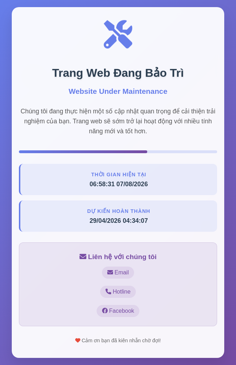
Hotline (118, 292)
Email (118, 272)
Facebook (118, 311)
